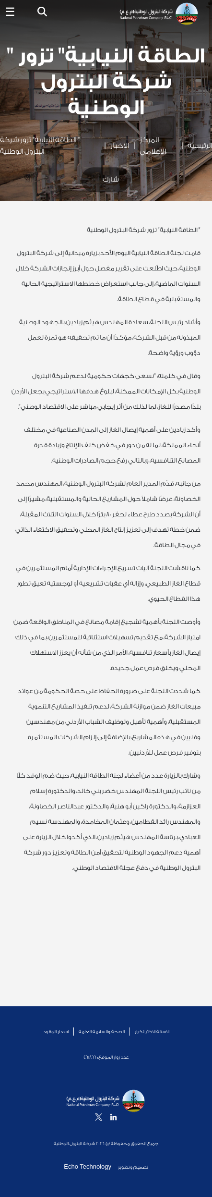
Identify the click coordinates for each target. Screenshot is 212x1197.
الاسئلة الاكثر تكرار (152, 1031)
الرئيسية (200, 146)
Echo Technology (88, 1166)
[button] (42, 13)
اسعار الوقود (56, 1031)
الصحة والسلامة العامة (102, 1031)
